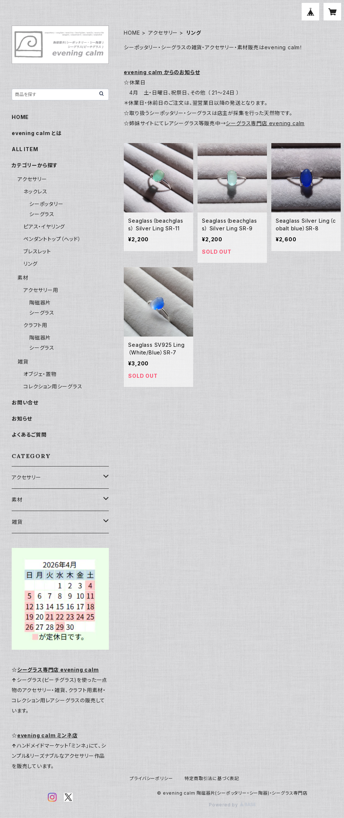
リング (30, 264)
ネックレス (35, 191)
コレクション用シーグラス (53, 386)
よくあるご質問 (29, 434)
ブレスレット (37, 251)
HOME (132, 33)
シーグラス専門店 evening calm (265, 123)
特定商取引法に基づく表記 (211, 778)
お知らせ (22, 418)
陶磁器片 (40, 302)
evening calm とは (37, 133)
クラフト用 (35, 325)
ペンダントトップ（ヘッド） (52, 239)
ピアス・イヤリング (44, 226)
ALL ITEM (25, 149)
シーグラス (41, 214)
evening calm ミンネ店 (47, 735)
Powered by (232, 804)
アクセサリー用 (40, 290)
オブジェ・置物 (40, 374)
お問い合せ (25, 402)
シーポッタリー (46, 204)
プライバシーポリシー (151, 778)
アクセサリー (163, 33)
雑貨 (23, 361)
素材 (23, 277)
